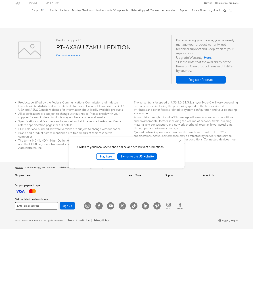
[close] (179, 141)
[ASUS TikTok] (133, 281)
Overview (19, 24)
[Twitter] (122, 281)
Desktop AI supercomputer (104, 205)
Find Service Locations (177, 186)
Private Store (198, 10)
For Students (21, 203)
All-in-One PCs (22, 230)
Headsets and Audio (100, 227)
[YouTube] (110, 281)
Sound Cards (59, 224)
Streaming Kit (96, 233)
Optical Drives (59, 230)
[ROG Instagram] (168, 281)
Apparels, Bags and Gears (103, 238)
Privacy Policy (101, 296)
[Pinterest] (157, 281)
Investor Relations (212, 197)
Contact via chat (174, 202)
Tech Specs (35, 24)
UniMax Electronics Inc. (215, 224)
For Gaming (21, 208)
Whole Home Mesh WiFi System (102, 188)
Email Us (170, 197)
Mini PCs (19, 252)
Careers (207, 235)
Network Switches (99, 194)
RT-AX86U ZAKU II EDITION (39, 19)
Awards (207, 191)
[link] (21, 10)
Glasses (56, 191)
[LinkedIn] (145, 281)
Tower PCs (20, 236)
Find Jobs (208, 230)
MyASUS (170, 230)
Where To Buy (172, 224)
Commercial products (227, 3)
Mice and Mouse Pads (101, 222)
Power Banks (96, 249)
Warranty (57, 186)
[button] (208, 3)
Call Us (169, 208)
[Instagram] (87, 281)
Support (64, 24)
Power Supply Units (62, 219)
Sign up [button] (67, 281)
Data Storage (59, 235)
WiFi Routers (96, 181)
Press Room (209, 208)
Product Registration (176, 191)
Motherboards (60, 203)
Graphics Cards (60, 208)
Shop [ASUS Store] (35, 10)
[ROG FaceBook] (180, 281)
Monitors (19, 225)
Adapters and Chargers (102, 243)
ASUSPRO (133, 186)
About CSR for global (214, 202)
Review (50, 24)
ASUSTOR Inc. (211, 213)
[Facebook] (99, 281)
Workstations (59, 181)
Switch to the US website (137, 156)
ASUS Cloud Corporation (216, 219)
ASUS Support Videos (177, 219)
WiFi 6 (55, 252)
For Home (20, 192)
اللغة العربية (214, 10)
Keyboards (95, 216)
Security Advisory (174, 213)
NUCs (18, 246)
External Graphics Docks (65, 213)
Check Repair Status (176, 181)
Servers (93, 200)
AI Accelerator (60, 241)
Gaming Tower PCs (25, 241)
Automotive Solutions (139, 191)
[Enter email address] (36, 281)
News (206, 186)
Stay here (105, 156)
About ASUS (210, 181)
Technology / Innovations (28, 214)
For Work (20, 197)
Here (207, 58)
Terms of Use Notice (78, 296)
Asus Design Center (138, 181)
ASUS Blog (134, 197)
